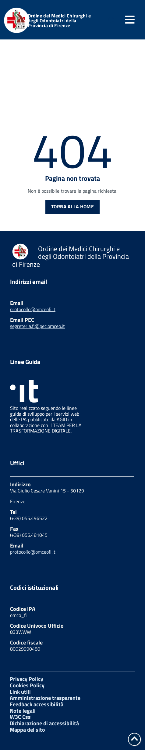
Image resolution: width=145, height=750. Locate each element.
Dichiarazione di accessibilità (44, 723)
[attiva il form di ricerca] (110, 20)
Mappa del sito (27, 730)
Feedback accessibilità (36, 704)
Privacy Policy (26, 679)
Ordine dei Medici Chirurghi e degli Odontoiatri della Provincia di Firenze (59, 20)
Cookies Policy (27, 685)
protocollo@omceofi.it (32, 309)
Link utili (20, 692)
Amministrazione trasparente (45, 698)
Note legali (23, 711)
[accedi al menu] (130, 19)
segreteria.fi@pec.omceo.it (37, 326)
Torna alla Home (72, 206)
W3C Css (20, 717)
